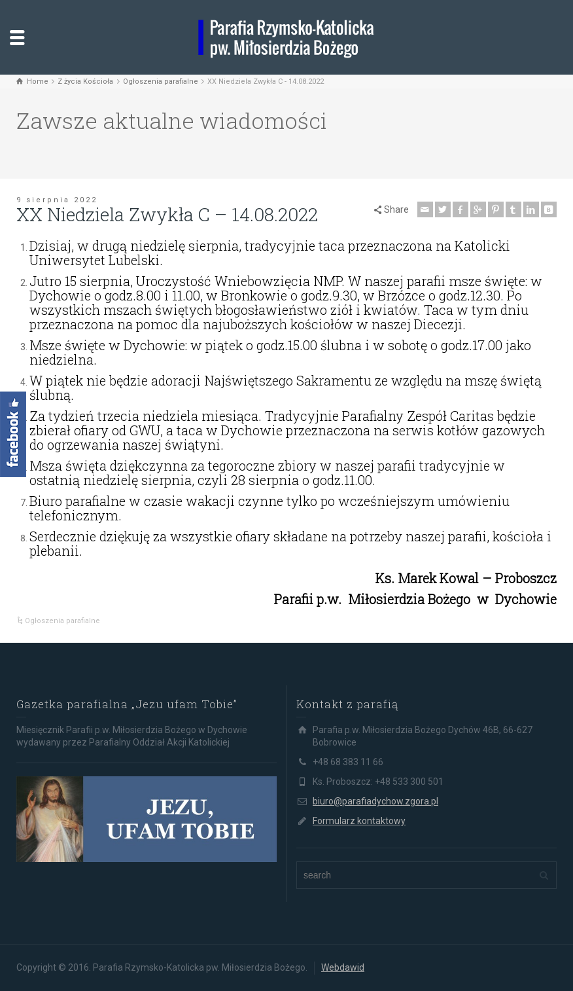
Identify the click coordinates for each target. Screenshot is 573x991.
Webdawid (342, 967)
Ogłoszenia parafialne (62, 621)
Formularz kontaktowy (359, 821)
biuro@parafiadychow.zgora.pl (375, 801)
